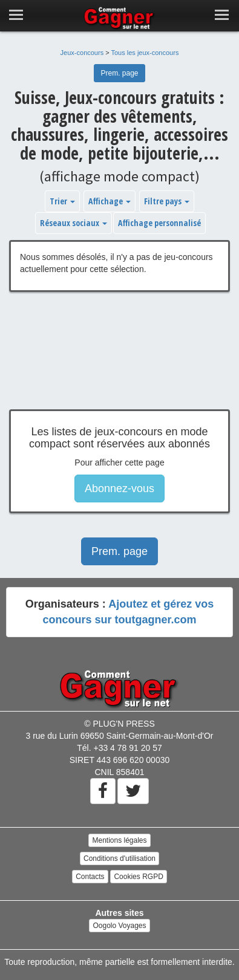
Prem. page (119, 73)
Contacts (90, 876)
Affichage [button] (109, 201)
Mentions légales (119, 840)
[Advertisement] (119, 359)
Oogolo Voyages (119, 925)
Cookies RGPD (138, 876)
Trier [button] (62, 201)
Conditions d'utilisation (119, 858)
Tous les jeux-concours (145, 52)
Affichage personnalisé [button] (159, 223)
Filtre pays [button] (166, 201)
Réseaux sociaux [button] (73, 223)
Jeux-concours (82, 52)
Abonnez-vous (119, 488)
